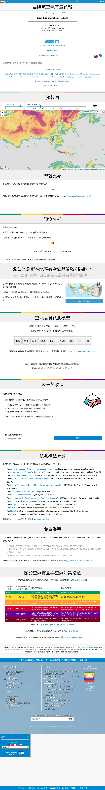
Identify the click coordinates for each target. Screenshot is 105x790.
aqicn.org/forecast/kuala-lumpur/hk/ (54, 45)
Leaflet (64, 169)
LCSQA (13, 532)
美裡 (69, 77)
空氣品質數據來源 (12, 752)
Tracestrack (101, 169)
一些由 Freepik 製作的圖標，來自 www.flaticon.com (55, 752)
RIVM (12, 535)
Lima (38, 77)
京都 (42, 74)
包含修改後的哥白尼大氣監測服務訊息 (57, 748)
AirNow (77, 608)
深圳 (20, 74)
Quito (49, 77)
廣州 (24, 74)
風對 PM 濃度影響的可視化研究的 (74, 588)
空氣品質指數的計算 (12, 755)
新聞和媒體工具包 (12, 730)
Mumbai (18, 77)
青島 (27, 74)
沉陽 (17, 74)
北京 (6, 74)
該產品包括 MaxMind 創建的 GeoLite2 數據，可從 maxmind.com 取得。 (61, 733)
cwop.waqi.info (67, 745)
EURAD (13, 542)
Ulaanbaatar (84, 74)
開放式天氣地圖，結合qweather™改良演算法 (60, 742)
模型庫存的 (36, 428)
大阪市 (46, 74)
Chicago (82, 77)
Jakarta (77, 74)
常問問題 (8, 747)
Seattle (77, 77)
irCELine (14, 529)
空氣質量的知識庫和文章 (14, 739)
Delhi (72, 74)
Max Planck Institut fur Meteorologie (26, 519)
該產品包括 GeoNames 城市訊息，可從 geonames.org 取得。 (57, 738)
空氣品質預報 (10, 757)
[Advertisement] (52, 388)
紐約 (72, 77)
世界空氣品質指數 (88, 703)
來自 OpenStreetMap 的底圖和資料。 (57, 759)
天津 (35, 74)
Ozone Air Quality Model (20, 522)
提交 (71, 774)
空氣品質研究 (10, 734)
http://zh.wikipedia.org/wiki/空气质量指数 (56, 652)
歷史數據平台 (10, 763)
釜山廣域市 (60, 74)
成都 (13, 74)
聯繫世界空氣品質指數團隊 (15, 728)
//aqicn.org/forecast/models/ (79, 196)
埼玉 (38, 74)
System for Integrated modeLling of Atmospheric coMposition (36, 513)
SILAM (13, 539)
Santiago (33, 77)
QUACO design (50, 765)
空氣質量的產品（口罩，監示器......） (18, 759)
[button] (52, 138)
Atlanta (93, 77)
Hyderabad (25, 77)
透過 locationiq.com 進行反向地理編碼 (58, 756)
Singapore (55, 77)
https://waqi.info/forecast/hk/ (52, 85)
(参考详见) (52, 633)
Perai (65, 77)
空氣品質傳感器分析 (12, 743)
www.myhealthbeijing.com (77, 665)
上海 (9, 74)
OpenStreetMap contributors (82, 169)
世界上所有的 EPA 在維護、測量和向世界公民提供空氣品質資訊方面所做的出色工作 (61, 728)
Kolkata (11, 77)
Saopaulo (44, 77)
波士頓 (88, 77)
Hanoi (91, 74)
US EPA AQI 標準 (42, 547)
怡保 (61, 77)
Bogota (67, 74)
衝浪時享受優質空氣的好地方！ (55, 762)
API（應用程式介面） (13, 761)
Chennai (97, 74)
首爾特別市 (52, 74)
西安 (31, 74)
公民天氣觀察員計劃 (51, 745)
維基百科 (65, 659)
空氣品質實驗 (10, 741)
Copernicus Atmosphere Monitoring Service (29, 506)
